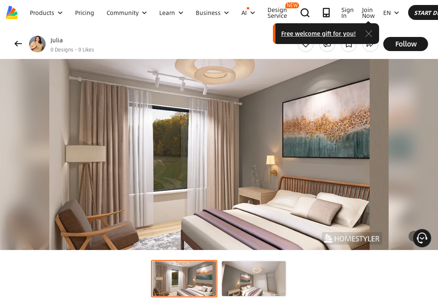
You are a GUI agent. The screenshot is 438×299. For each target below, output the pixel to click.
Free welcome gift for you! (385, 33)
